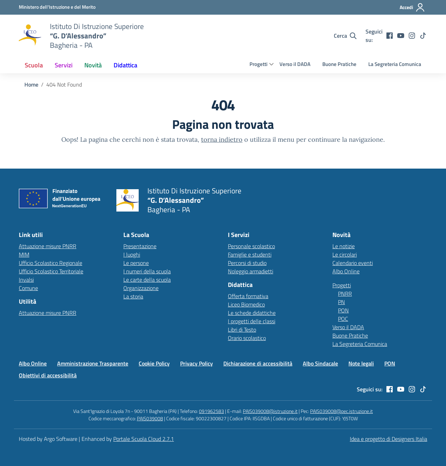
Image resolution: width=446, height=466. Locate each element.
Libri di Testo (242, 329)
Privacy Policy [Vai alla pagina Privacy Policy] (196, 363)
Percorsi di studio (247, 263)
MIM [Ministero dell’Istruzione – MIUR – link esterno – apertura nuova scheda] (24, 254)
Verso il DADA (294, 64)
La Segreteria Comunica (394, 64)
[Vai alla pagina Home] (31, 84)
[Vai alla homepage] (30, 35)
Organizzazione (141, 288)
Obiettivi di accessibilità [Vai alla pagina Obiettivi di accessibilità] (48, 375)
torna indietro (222, 139)
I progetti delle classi (251, 321)
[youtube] (401, 35)
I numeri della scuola (147, 271)
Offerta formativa (248, 296)
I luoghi (131, 254)
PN (341, 302)
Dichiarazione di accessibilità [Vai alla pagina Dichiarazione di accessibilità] (257, 363)
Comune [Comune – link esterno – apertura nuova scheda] (28, 288)
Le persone (136, 263)
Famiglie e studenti (249, 254)
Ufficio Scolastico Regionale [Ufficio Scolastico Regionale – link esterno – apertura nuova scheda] (50, 263)
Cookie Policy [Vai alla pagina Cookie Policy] (154, 363)
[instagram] (412, 35)
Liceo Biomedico (246, 304)
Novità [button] (93, 65)
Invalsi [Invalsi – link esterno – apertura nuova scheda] (26, 279)
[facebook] (389, 35)
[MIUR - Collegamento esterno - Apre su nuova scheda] (57, 7)
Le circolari (344, 254)
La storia (133, 296)
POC (343, 319)
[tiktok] (423, 35)
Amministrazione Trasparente (92, 363)
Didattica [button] (125, 65)
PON (343, 310)
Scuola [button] (34, 65)
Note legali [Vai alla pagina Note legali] (361, 363)
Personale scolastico (251, 246)
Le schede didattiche (252, 313)
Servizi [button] (63, 65)
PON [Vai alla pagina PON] (389, 363)
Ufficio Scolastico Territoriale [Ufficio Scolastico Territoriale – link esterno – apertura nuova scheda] (51, 271)
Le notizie (343, 246)
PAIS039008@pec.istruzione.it (341, 411)
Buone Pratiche (339, 64)
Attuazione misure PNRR (47, 246)
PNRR (345, 293)
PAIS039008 (150, 418)
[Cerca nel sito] (345, 35)
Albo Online (346, 271)
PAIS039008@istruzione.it (270, 411)
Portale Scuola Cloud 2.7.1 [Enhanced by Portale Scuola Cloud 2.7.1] (143, 439)
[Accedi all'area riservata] (412, 7)
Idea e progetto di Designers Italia (388, 439)
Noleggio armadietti (250, 271)
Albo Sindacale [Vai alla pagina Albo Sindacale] (320, 363)
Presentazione (139, 246)
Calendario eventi (352, 263)
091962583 (211, 411)
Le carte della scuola (147, 279)
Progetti (258, 64)
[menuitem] (34, 65)
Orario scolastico (247, 338)
